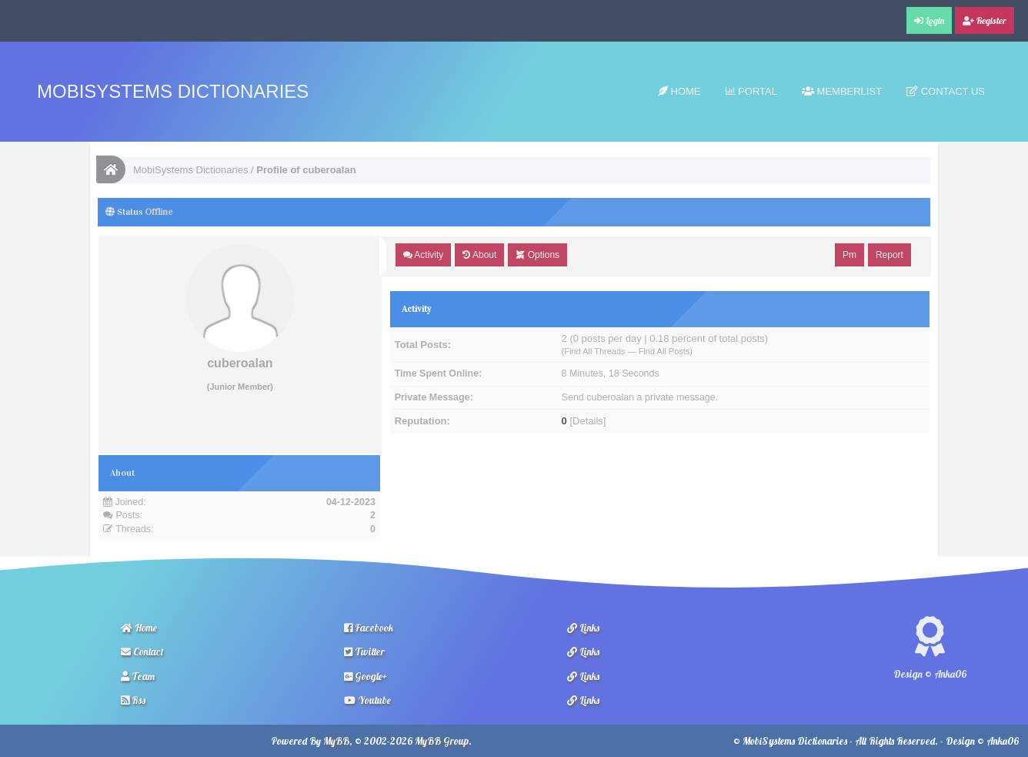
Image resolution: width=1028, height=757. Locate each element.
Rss (133, 700)
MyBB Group (442, 741)
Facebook (368, 627)
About (479, 255)
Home (679, 91)
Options (537, 255)
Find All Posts (664, 351)
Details (587, 421)
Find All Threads (594, 351)
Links (583, 627)
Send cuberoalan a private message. (640, 397)
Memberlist (842, 91)
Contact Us (945, 91)
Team (138, 676)
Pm (849, 255)
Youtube (367, 700)
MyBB (336, 741)
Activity (423, 255)
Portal (751, 91)
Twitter (364, 651)
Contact (142, 651)
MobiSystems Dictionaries (173, 91)
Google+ (365, 676)
